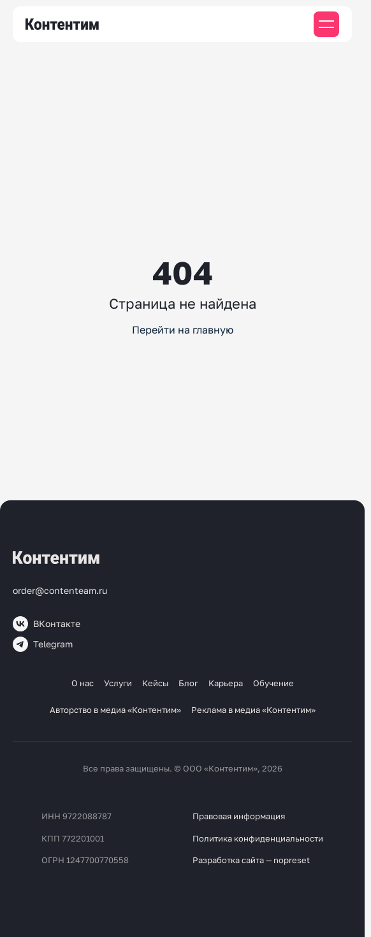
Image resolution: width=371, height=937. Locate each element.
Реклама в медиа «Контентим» (253, 710)
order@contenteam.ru (60, 590)
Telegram (43, 644)
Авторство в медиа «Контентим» (115, 710)
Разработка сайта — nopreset (251, 860)
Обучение (273, 683)
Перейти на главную (182, 329)
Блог (188, 683)
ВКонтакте (46, 623)
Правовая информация (239, 816)
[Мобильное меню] (326, 24)
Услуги (118, 683)
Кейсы (155, 683)
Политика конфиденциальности (258, 838)
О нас (82, 683)
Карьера (225, 683)
